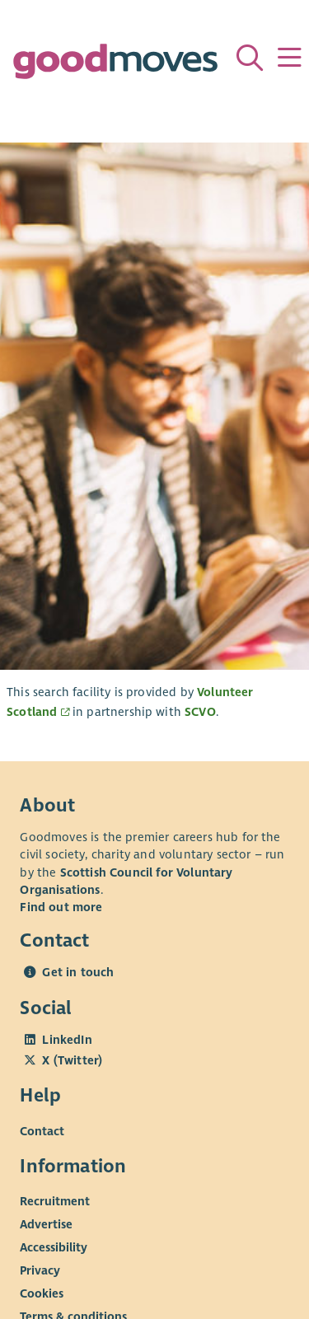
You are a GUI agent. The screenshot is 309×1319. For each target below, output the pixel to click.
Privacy (40, 1270)
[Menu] (289, 57)
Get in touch (78, 972)
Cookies (41, 1293)
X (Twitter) (72, 1060)
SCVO (200, 711)
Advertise (46, 1224)
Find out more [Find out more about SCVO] (61, 907)
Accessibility (53, 1247)
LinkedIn (66, 1039)
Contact (42, 1130)
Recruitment (55, 1201)
